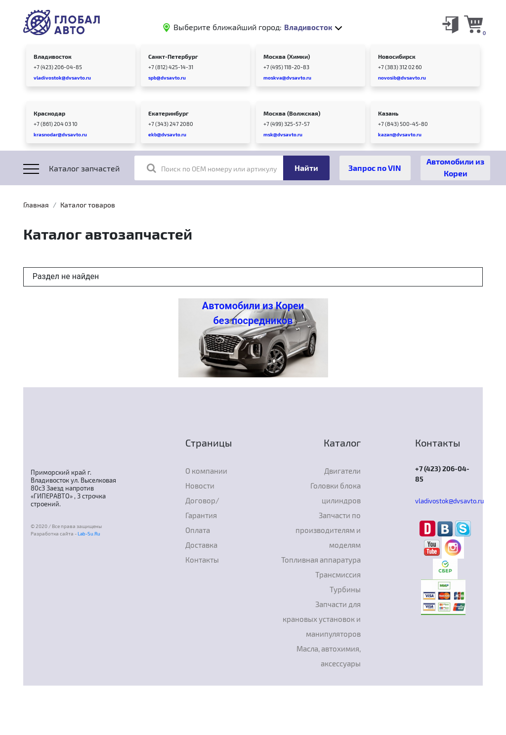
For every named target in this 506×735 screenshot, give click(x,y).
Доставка (201, 544)
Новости (199, 485)
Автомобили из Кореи (455, 167)
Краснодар (49, 113)
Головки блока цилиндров (335, 493)
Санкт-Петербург (173, 56)
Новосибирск (397, 56)
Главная (36, 205)
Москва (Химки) (286, 56)
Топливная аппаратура (321, 559)
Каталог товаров (87, 205)
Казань (388, 113)
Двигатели (342, 470)
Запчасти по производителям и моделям (328, 530)
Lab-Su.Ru (89, 533)
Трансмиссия (338, 574)
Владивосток (53, 56)
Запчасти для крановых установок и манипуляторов (322, 619)
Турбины (345, 589)
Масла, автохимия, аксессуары (328, 656)
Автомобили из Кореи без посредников (253, 313)
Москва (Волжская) (291, 113)
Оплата (197, 530)
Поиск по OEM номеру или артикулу (212, 168)
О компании (206, 470)
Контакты (202, 559)
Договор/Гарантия (202, 508)
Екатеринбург (168, 113)
